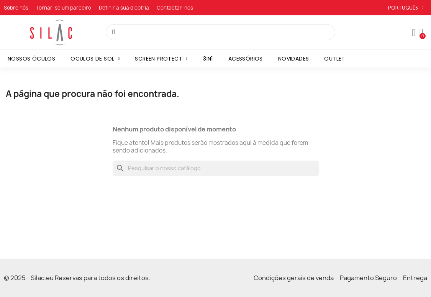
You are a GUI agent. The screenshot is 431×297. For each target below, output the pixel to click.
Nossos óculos (31, 58)
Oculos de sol (95, 58)
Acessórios (245, 58)
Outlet (334, 58)
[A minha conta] (414, 33)
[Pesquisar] (216, 168)
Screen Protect (161, 58)
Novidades (293, 58)
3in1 (208, 58)
